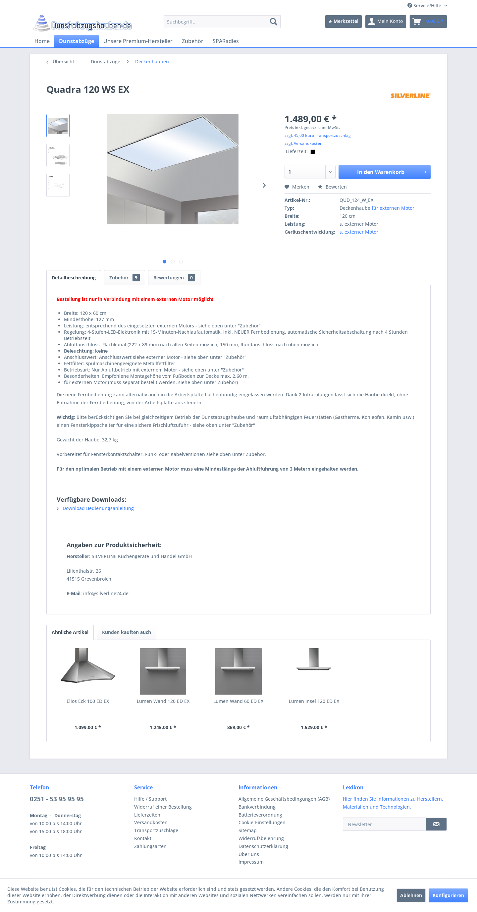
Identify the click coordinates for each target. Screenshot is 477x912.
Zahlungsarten (150, 846)
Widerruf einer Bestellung (163, 807)
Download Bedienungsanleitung (95, 508)
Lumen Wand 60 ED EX (238, 701)
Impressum (251, 862)
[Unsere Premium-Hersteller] (138, 41)
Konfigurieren (448, 895)
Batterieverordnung (260, 815)
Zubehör (124, 277)
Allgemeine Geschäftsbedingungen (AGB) (284, 799)
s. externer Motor (359, 232)
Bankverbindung (257, 807)
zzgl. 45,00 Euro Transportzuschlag (318, 135)
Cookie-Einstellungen (262, 822)
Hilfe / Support (150, 799)
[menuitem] (222, 21)
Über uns (248, 854)
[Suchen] (274, 21)
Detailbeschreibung (74, 277)
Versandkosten (151, 822)
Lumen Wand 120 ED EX (163, 701)
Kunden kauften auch (126, 632)
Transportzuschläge (156, 830)
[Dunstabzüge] (76, 41)
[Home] (42, 41)
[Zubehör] (192, 41)
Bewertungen (174, 277)
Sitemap (247, 830)
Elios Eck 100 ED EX (88, 701)
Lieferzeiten (147, 815)
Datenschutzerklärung (263, 846)
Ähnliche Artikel (70, 632)
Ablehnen (411, 895)
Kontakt (142, 838)
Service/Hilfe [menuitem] (425, 5)
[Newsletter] (384, 824)
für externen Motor (393, 208)
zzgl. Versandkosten (304, 143)
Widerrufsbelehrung (261, 838)
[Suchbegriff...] (222, 21)
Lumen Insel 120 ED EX (314, 701)
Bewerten (332, 187)
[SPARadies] (225, 41)
